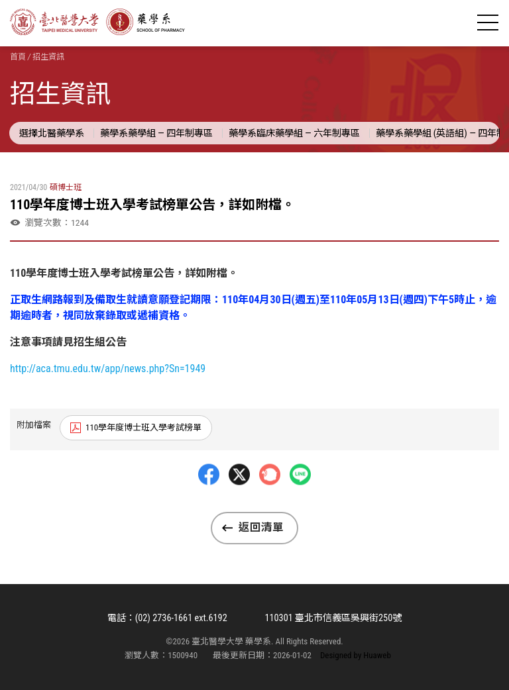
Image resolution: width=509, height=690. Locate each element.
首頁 (18, 57)
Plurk (269, 506)
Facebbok (208, 506)
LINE (300, 506)
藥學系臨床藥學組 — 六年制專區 (311, 132)
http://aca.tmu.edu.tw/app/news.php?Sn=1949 (107, 368)
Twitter (239, 506)
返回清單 (261, 527)
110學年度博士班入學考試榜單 (143, 427)
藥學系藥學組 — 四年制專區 (165, 132)
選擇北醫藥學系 (54, 132)
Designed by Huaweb (355, 656)
